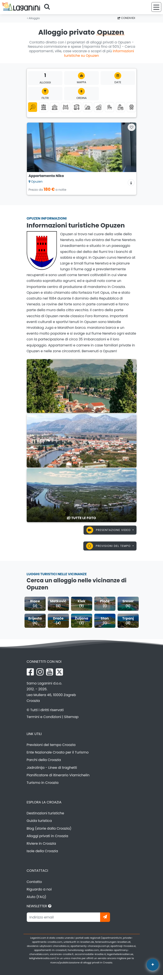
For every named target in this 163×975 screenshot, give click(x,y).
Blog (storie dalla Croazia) (49, 828)
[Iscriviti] (105, 917)
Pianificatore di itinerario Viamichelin (58, 775)
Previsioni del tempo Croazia (51, 744)
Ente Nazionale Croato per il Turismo (58, 752)
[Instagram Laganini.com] (39, 672)
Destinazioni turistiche (45, 813)
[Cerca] (48, 7)
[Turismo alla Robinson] (87, 107)
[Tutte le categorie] (32, 107)
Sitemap (71, 716)
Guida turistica (39, 820)
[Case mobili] (76, 107)
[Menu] (156, 7)
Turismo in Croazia (43, 782)
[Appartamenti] (43, 107)
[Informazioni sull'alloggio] (131, 182)
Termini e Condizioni (44, 716)
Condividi (126, 18)
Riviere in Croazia (41, 843)
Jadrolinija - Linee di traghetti (52, 767)
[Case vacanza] (54, 107)
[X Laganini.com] (59, 672)
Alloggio (33, 18)
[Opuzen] (82, 385)
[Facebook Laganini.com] (30, 672)
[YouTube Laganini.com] (49, 672)
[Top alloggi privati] (131, 107)
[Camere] (65, 107)
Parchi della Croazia (44, 759)
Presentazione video (109, 530)
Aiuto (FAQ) (36, 896)
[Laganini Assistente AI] (153, 965)
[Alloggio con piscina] (120, 107)
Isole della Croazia (42, 851)
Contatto (34, 881)
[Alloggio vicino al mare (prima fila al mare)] (109, 107)
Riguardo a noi (39, 889)
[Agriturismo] (98, 107)
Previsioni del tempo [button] (109, 546)
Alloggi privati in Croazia (47, 836)
